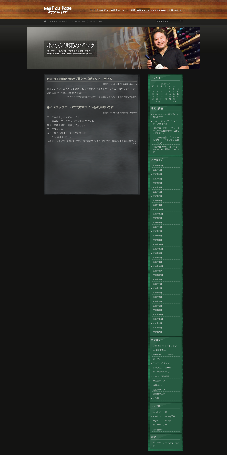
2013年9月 (157, 218)
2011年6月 (157, 288)
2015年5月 (157, 196)
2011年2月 (157, 306)
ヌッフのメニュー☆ (162, 367)
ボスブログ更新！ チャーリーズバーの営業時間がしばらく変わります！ (166, 130)
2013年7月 (157, 227)
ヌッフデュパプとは (99, 10)
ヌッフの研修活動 (161, 376)
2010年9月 (157, 323)
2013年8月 (157, 222)
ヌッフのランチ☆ (161, 372)
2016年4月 (157, 174)
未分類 (156, 398)
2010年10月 (158, 319)
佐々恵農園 (158, 429)
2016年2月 (157, 183)
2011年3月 (157, 301)
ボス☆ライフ (159, 381)
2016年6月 (157, 170)
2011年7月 (157, 284)
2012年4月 (157, 257)
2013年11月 (158, 209)
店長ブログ (143, 10)
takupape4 (133, 84)
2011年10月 (158, 275)
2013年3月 (157, 235)
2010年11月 (158, 314)
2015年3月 (157, 200)
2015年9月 (157, 187)
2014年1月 (157, 205)
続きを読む (79, 92)
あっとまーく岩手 (161, 412)
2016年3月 (157, 179)
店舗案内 (115, 10)
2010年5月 (157, 332)
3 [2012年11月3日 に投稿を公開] (178, 89)
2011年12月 (158, 266)
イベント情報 (128, 10)
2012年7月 (157, 253)
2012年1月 (157, 262)
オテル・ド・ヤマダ (162, 421)
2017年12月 (158, 165)
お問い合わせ (175, 10)
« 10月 (157, 101)
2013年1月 (157, 240)
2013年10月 (158, 214)
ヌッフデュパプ (160, 425)
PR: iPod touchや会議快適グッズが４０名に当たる (79, 78)
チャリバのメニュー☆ (163, 354)
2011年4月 (157, 297)
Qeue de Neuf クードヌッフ (165, 346)
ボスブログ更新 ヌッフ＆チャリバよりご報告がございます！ (166, 149)
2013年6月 (157, 231)
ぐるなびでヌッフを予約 (164, 416)
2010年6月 (157, 327)
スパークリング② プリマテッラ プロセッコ (166, 122)
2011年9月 (157, 279)
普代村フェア (159, 394)
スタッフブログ (158, 10)
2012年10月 (158, 249)
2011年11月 (158, 271)
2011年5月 (157, 292)
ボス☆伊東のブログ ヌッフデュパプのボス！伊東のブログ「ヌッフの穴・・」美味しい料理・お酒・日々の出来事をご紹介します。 (58, 10)
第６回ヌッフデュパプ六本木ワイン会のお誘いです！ (81, 107)
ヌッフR (61, 141)
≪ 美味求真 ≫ (159, 350)
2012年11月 (158, 244)
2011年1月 (157, 310)
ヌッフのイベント (161, 363)
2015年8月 (157, 192)
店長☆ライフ (159, 389)
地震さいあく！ (160, 385)
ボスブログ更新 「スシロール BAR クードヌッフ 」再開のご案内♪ (166, 140)
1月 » (174, 101)
